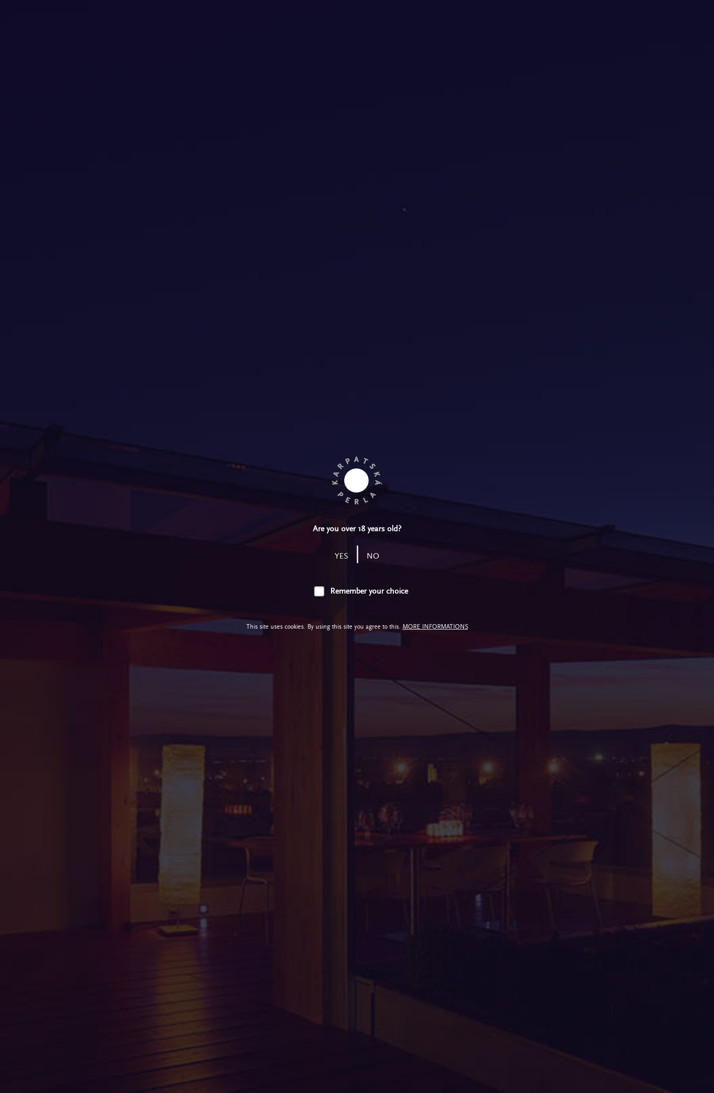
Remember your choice (369, 591)
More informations (435, 626)
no (373, 556)
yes (341, 556)
